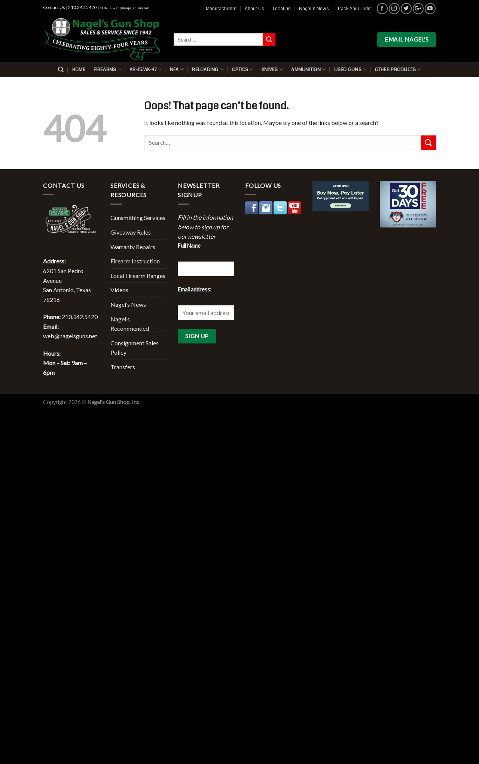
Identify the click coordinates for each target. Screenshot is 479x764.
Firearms (107, 69)
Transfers (122, 366)
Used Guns (350, 69)
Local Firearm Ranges (137, 275)
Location (282, 8)
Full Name (189, 245)
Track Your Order (354, 8)
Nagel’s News (314, 8)
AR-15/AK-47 (145, 69)
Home (78, 69)
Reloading (207, 69)
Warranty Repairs (132, 246)
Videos (119, 289)
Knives (272, 69)
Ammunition (308, 69)
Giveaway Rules (130, 232)
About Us (254, 8)
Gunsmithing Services (137, 217)
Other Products (398, 69)
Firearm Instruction (135, 261)
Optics (242, 69)
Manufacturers (221, 8)
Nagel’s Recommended (129, 323)
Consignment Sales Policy (134, 347)
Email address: (194, 289)
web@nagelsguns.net (131, 8)
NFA (177, 69)
